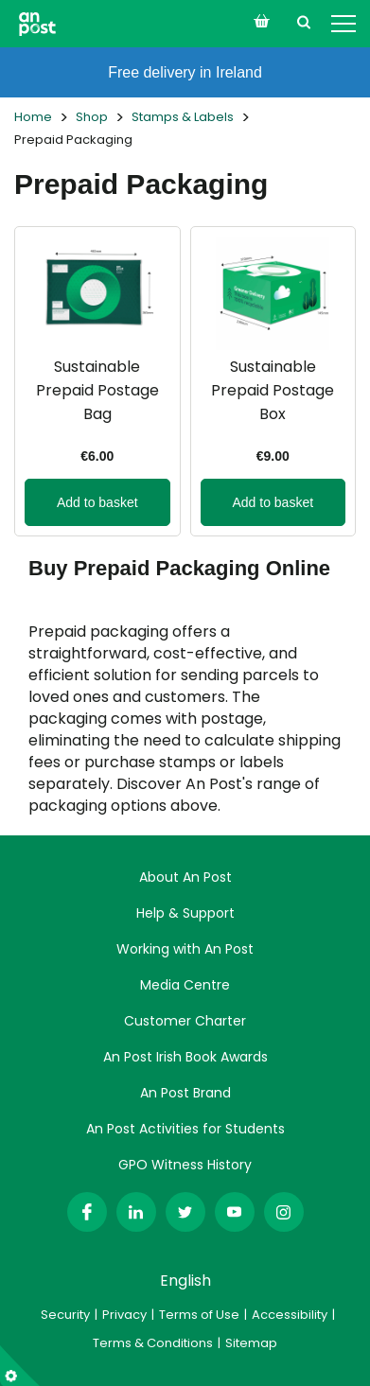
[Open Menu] (343, 23)
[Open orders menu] (261, 20)
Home (33, 117)
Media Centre (185, 984)
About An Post (185, 877)
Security (65, 1315)
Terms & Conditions (153, 1343)
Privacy (124, 1315)
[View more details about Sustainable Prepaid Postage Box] (273, 381)
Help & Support (185, 913)
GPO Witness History (185, 1164)
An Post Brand (185, 1092)
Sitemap (251, 1343)
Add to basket (97, 502)
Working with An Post (185, 948)
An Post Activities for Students (185, 1128)
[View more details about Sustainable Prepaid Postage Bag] (97, 381)
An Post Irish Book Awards (185, 1056)
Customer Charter (185, 1020)
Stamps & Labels (183, 117)
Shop (92, 117)
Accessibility (289, 1315)
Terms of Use (199, 1315)
